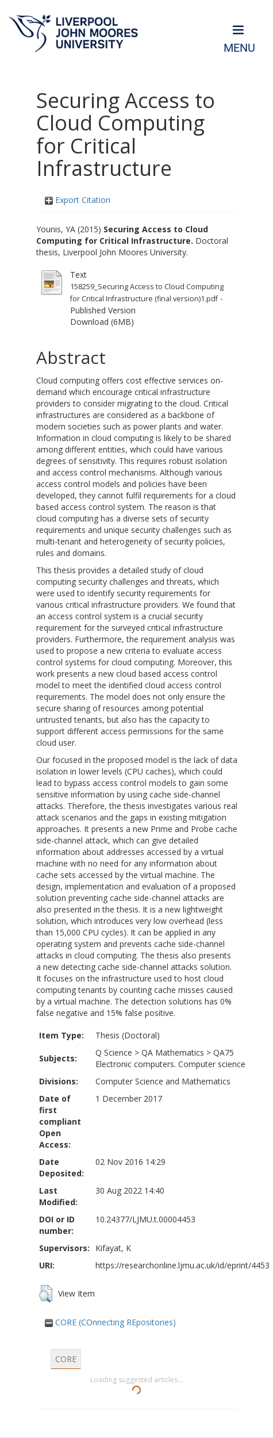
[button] (45, 1293)
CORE (65, 1358)
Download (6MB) (102, 321)
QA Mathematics (172, 1052)
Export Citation (77, 199)
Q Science (113, 1052)
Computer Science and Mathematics (162, 1081)
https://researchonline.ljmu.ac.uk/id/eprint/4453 (182, 1265)
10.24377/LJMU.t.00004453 (145, 1219)
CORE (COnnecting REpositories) (110, 1322)
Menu (239, 48)
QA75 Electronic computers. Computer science (170, 1058)
